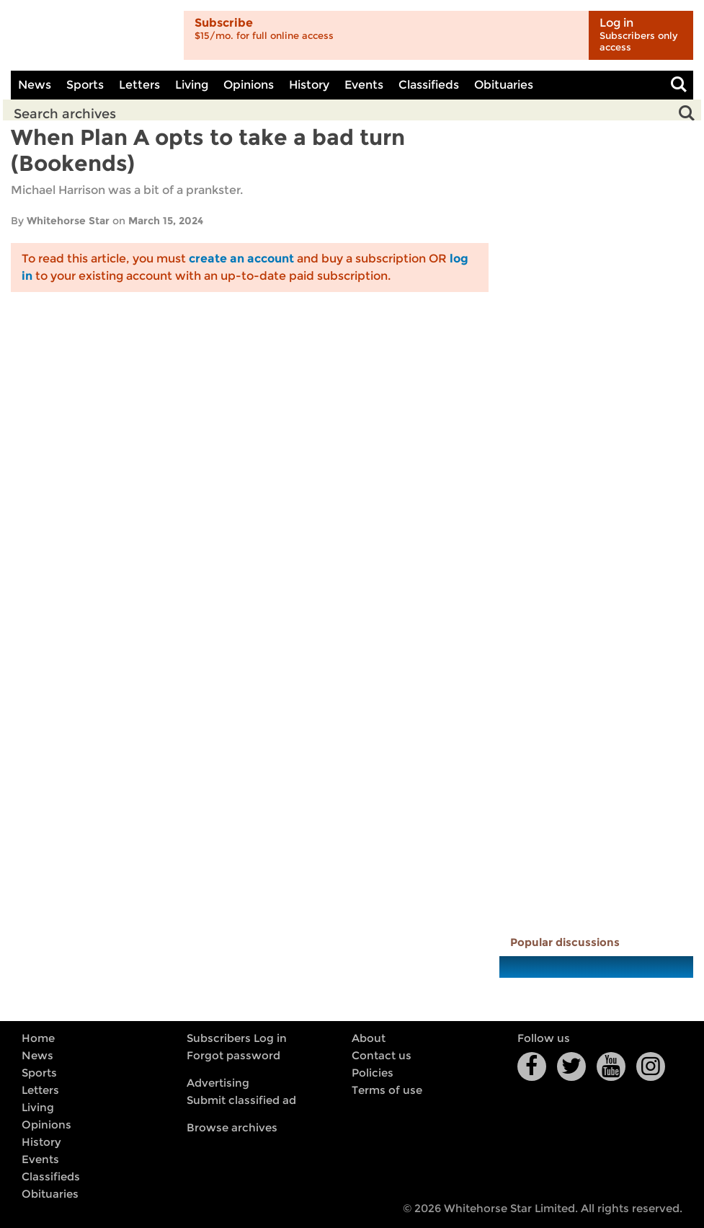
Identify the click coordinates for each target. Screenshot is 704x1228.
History (309, 85)
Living (191, 85)
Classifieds (428, 85)
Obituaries (503, 85)
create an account (241, 258)
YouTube (611, 1066)
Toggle (678, 85)
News (34, 85)
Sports (85, 85)
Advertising (218, 1083)
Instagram (650, 1066)
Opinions (248, 85)
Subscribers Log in (237, 1038)
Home (38, 1038)
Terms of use (387, 1090)
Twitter (571, 1066)
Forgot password (233, 1055)
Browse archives (232, 1127)
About (369, 1038)
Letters (139, 85)
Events (363, 85)
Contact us (381, 1055)
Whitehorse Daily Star (92, 36)
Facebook (531, 1066)
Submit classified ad (241, 1100)
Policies (372, 1072)
